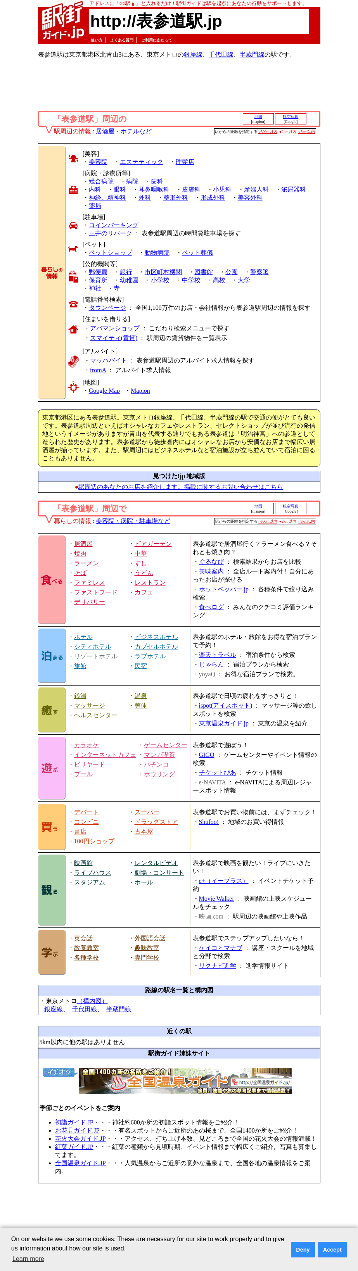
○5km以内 (306, 132)
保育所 (98, 280)
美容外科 (250, 197)
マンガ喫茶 (159, 754)
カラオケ (86, 745)
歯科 (157, 181)
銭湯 (80, 695)
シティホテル (92, 646)
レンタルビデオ (156, 863)
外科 (144, 197)
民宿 (141, 666)
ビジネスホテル (156, 637)
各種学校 (86, 957)
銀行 (126, 272)
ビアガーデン (153, 544)
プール (83, 774)
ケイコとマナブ (220, 948)
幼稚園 (129, 280)
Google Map (104, 390)
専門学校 (147, 957)
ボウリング (159, 774)
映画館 (83, 863)
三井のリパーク (110, 233)
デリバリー (89, 602)
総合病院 (101, 181)
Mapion (140, 390)
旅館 (80, 666)
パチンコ (156, 764)
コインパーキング (113, 225)
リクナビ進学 (217, 965)
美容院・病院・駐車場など (133, 521)
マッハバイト (108, 360)
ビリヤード (89, 764)
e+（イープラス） (224, 880)
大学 (244, 280)
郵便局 (98, 272)
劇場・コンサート (159, 872)
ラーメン (86, 563)
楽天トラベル (217, 654)
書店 (80, 831)
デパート (86, 812)
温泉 (141, 695)
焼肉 (80, 553)
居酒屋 (83, 544)
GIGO (206, 754)
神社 (95, 288)
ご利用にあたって (156, 40)
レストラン (150, 582)
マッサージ (89, 705)
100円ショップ (94, 841)
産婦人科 (256, 189)
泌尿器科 (293, 189)
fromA (98, 370)
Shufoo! (209, 822)
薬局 (95, 205)
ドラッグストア (156, 822)
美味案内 (211, 571)
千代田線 (221, 54)
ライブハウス (92, 872)
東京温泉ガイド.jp (224, 723)
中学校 (191, 280)
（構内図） (92, 1001)
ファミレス (89, 582)
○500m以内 (267, 132)
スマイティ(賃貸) (114, 338)
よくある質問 (121, 40)
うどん (144, 573)
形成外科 (213, 197)
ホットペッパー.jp (224, 589)
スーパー (147, 812)
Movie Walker (216, 898)
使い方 (96, 40)
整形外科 (175, 197)
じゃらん (211, 664)
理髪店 (185, 162)
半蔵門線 (252, 54)
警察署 (259, 272)
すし (141, 563)
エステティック (141, 162)
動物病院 (157, 252)
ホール (144, 882)
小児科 (222, 189)
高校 (219, 280)
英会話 (83, 938)
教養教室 (86, 948)
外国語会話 (150, 938)
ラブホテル (150, 656)
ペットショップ (110, 252)
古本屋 (144, 831)
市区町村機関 (163, 272)
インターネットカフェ (105, 754)
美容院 (98, 162)
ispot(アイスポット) (226, 705)
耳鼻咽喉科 (153, 189)
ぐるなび (211, 561)
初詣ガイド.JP (74, 1122)
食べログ (211, 607)
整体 (141, 705)
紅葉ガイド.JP (74, 1146)
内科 (95, 189)
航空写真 (290, 116)
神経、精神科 (107, 197)
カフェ (144, 592)
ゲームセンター (165, 745)
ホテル (83, 637)
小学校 (160, 280)
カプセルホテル (156, 646)
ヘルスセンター (96, 715)
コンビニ (86, 822)
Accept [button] (332, 1250)
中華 (141, 553)
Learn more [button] (28, 1258)
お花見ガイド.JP (77, 1130)
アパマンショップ (115, 328)
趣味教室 (147, 948)
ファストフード (96, 592)
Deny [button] (303, 1250)
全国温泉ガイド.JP (80, 1163)
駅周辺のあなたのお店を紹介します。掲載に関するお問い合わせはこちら (180, 487)
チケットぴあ (217, 772)
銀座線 (193, 54)
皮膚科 (191, 189)
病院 (132, 181)
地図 (258, 116)
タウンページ (107, 307)
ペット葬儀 (197, 252)
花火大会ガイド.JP (80, 1138)
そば (80, 573)
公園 (231, 272)
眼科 (120, 189)
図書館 (203, 272)
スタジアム (89, 882)
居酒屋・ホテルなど (124, 131)
